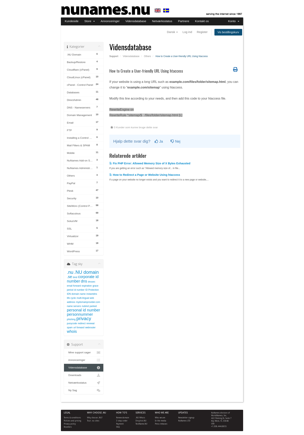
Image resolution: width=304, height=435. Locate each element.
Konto (233, 21)
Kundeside (72, 21)
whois (72, 331)
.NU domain (86, 272)
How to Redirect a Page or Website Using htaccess (144, 174)
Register (202, 32)
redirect (82, 323)
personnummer (80, 314)
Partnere (183, 21)
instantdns (91, 294)
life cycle (71, 298)
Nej (175, 141)
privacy (83, 318)
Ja (159, 141)
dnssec (91, 281)
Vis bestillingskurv (228, 32)
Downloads (83, 375)
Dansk (172, 32)
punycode (72, 323)
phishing (71, 319)
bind (75, 277)
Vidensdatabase (135, 21)
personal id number (83, 310)
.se (69, 277)
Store (89, 21)
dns (84, 281)
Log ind (187, 32)
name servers (74, 306)
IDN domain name (76, 294)
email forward (74, 285)
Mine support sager (83, 352)
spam (70, 327)
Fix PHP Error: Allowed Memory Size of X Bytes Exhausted (149, 163)
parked (93, 306)
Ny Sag (83, 390)
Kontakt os (202, 21)
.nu (70, 272)
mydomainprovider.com (88, 302)
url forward (79, 327)
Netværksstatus (162, 21)
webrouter (90, 327)
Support (113, 56)
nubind (85, 306)
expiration (87, 285)
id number (79, 290)
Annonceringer (110, 21)
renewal (90, 323)
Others (147, 56)
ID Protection (92, 290)
